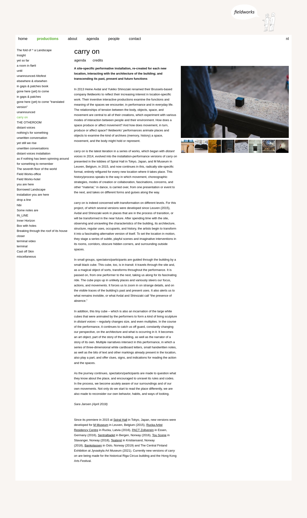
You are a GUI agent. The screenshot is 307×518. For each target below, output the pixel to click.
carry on (87, 51)
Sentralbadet (106, 435)
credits (98, 60)
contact (135, 39)
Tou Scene (159, 435)
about (72, 39)
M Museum (100, 425)
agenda (92, 39)
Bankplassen (93, 445)
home (23, 39)
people (114, 39)
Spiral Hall (120, 419)
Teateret (116, 440)
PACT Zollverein (143, 430)
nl (287, 39)
